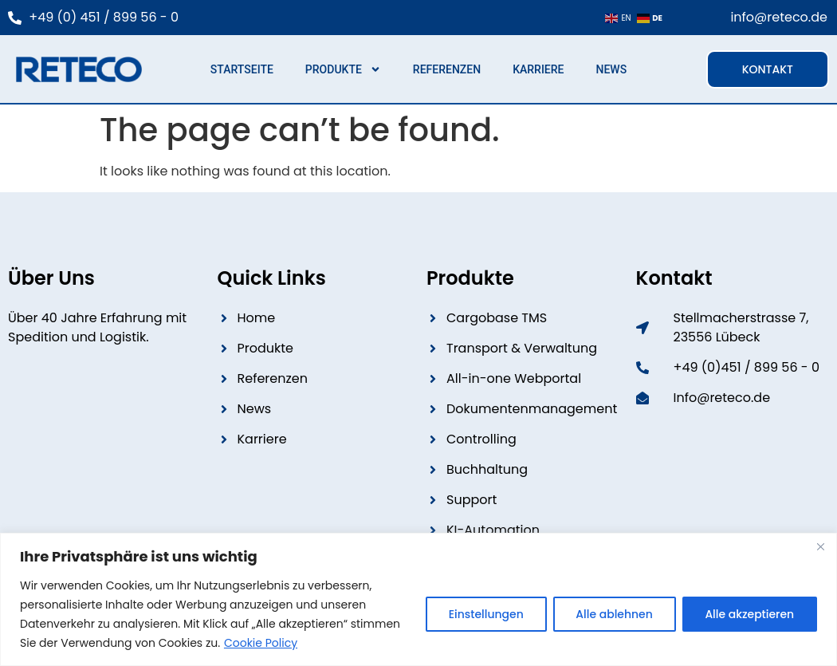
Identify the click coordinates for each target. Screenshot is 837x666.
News (611, 69)
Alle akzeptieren (749, 614)
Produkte (343, 69)
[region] (418, 599)
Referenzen (447, 69)
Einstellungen (484, 614)
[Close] (820, 546)
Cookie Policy (260, 643)
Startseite (241, 69)
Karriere (538, 69)
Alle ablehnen (613, 614)
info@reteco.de (778, 17)
